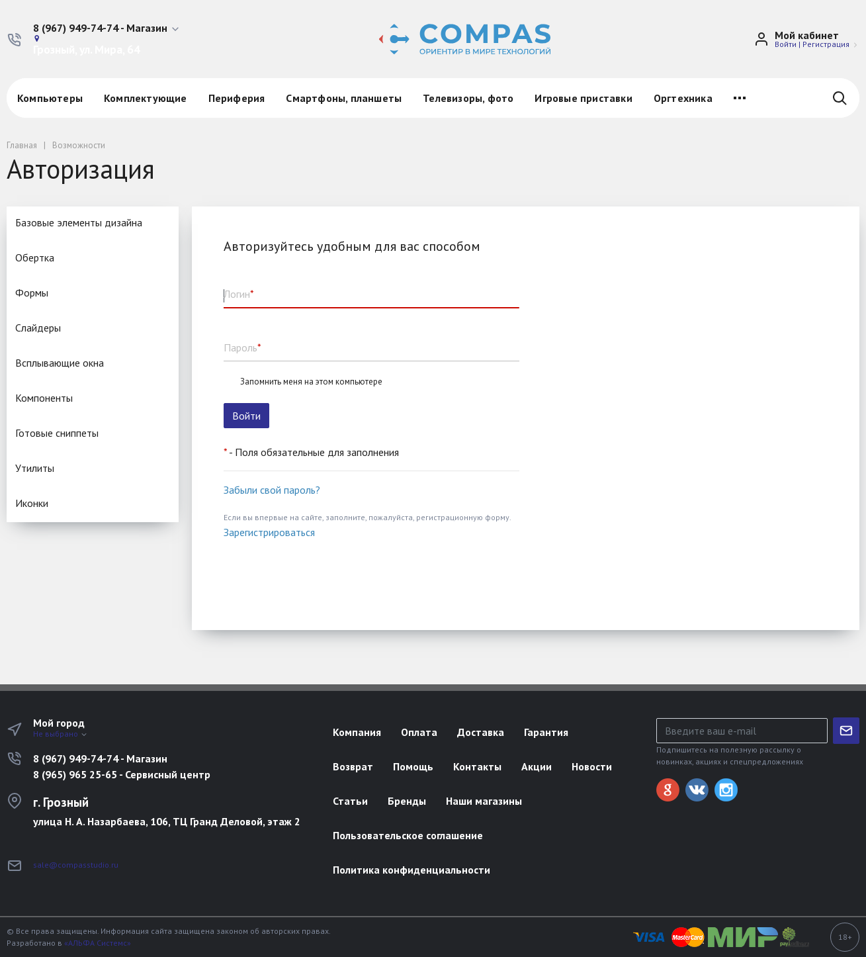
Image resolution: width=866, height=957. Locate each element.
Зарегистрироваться (269, 532)
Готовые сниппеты (57, 432)
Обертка (34, 257)
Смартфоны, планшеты (344, 98)
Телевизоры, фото (468, 98)
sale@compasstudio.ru (75, 865)
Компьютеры (50, 98)
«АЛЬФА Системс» (97, 943)
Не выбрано (60, 734)
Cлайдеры (38, 327)
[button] (107, 28)
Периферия (236, 98)
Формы (31, 292)
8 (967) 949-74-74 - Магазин (100, 758)
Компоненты (44, 397)
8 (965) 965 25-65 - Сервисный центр (121, 774)
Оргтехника (683, 98)
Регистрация (825, 44)
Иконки (31, 503)
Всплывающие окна (59, 362)
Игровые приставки (583, 98)
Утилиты (34, 468)
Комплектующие (145, 98)
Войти (786, 44)
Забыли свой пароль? (272, 489)
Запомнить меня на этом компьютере (311, 382)
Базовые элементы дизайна (78, 222)
